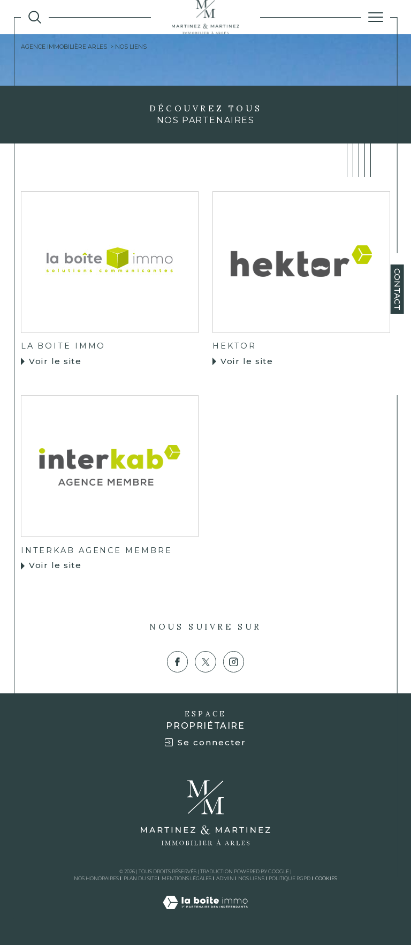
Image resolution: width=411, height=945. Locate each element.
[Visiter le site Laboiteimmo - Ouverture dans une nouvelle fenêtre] (205, 913)
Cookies (326, 878)
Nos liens (251, 878)
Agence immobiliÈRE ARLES (64, 46)
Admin (225, 878)
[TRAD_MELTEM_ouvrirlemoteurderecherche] (35, 17)
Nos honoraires (96, 878)
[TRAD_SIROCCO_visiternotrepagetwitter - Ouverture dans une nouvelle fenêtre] (205, 661)
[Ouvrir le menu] (375, 17)
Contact (397, 289)
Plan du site (140, 878)
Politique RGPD (289, 878)
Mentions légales (186, 878)
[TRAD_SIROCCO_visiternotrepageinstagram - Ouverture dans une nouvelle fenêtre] (234, 661)
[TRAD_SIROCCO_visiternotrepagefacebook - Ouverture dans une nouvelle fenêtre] (177, 661)
